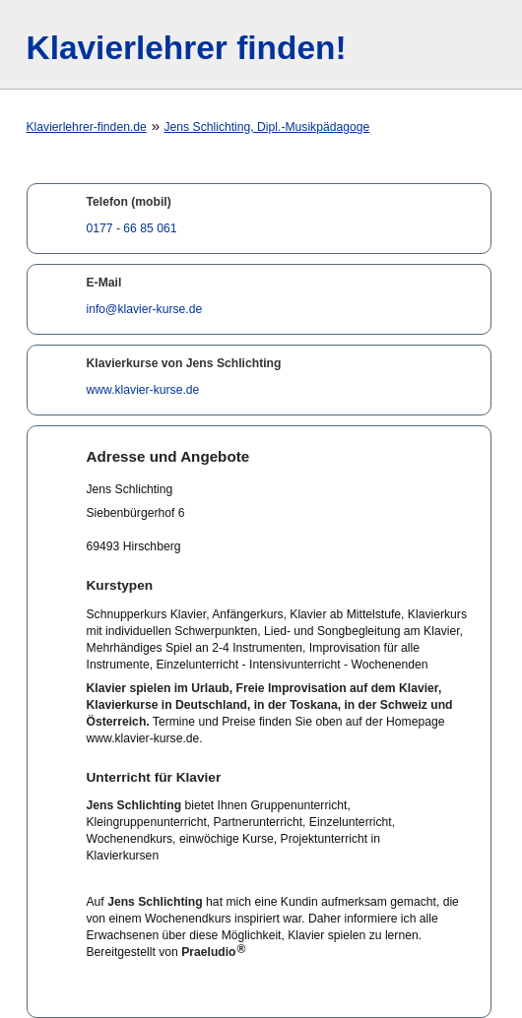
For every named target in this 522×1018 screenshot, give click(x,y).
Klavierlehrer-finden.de (87, 127)
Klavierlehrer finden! (187, 48)
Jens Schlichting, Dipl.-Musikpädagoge (266, 127)
